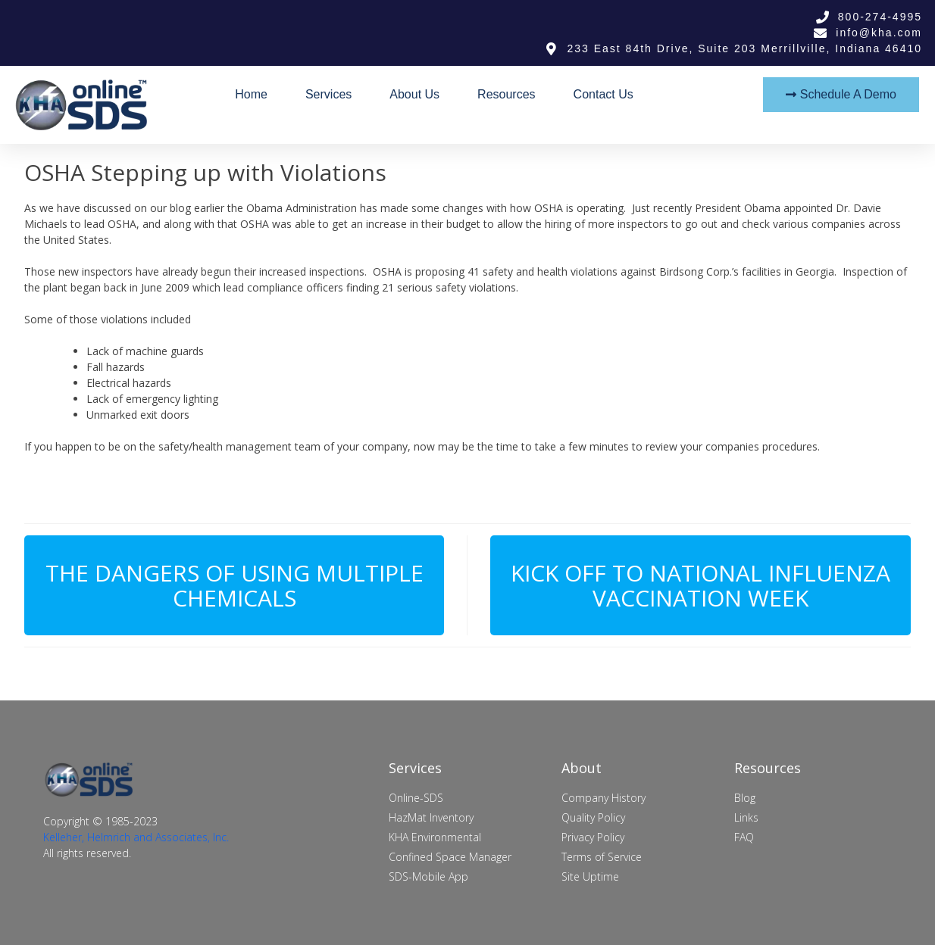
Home (251, 94)
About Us (414, 94)
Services (328, 94)
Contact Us (603, 94)
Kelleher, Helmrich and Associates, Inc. (136, 837)
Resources (506, 94)
